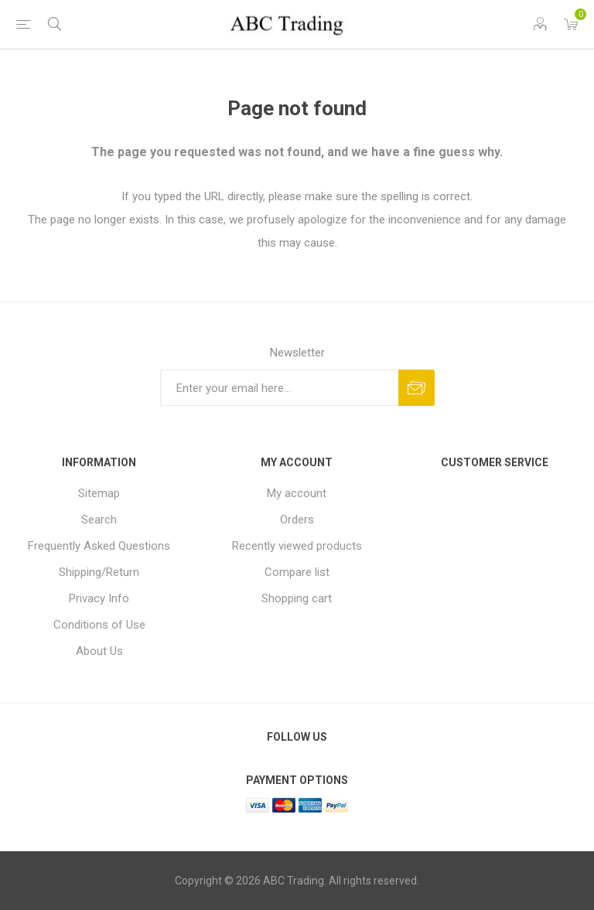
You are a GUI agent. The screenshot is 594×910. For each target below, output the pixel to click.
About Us (99, 651)
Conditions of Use (99, 625)
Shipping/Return (99, 572)
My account (296, 493)
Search (99, 520)
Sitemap (99, 493)
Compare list (297, 572)
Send (416, 388)
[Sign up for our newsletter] (279, 388)
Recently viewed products (297, 546)
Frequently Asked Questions (99, 546)
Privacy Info (99, 598)
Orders (297, 520)
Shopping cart (296, 598)
